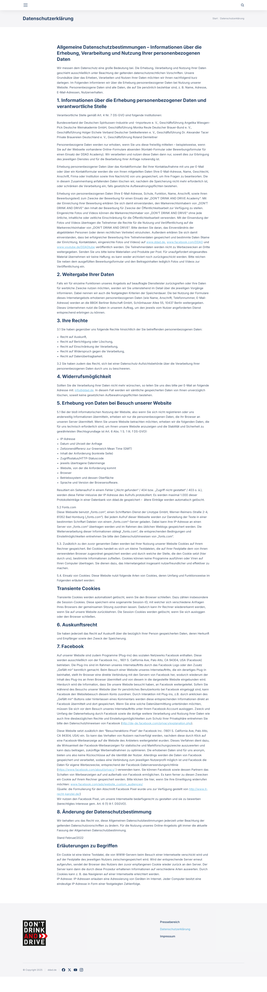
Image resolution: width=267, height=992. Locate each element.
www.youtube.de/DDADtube (76, 260)
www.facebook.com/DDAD (185, 255)
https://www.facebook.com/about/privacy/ (86, 783)
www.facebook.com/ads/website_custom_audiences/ (106, 798)
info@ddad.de (84, 404)
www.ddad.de (155, 255)
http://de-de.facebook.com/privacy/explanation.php (156, 737)
